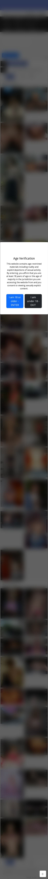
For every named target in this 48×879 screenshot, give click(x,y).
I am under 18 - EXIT (33, 301)
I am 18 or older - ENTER (15, 301)
